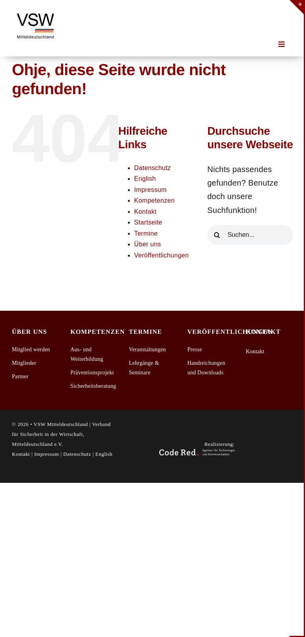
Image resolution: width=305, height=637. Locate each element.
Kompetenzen (154, 200)
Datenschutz (152, 168)
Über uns (147, 244)
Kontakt (145, 211)
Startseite (148, 222)
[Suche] (217, 235)
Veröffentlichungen (161, 255)
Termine (146, 233)
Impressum (150, 189)
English (145, 178)
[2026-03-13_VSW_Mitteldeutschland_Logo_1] (36, 12)
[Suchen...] (250, 235)
